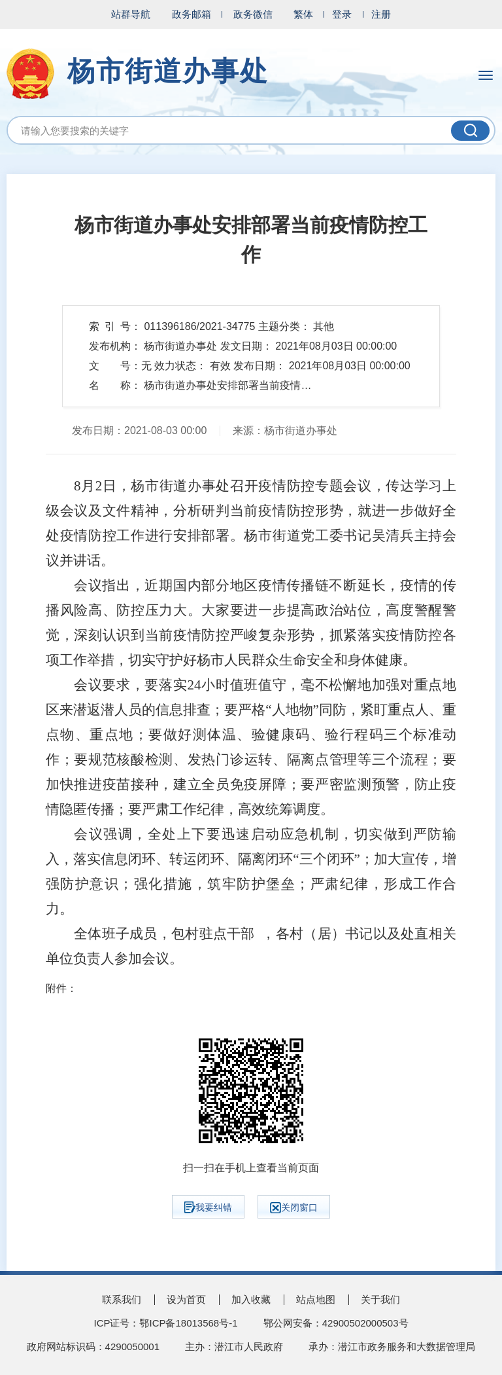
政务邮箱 (191, 14)
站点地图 (315, 1299)
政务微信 (253, 14)
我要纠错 (208, 1207)
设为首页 (186, 1299)
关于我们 (380, 1299)
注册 (381, 14)
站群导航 (130, 14)
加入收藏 (251, 1299)
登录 (342, 14)
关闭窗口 (294, 1207)
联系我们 (121, 1299)
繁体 (303, 14)
